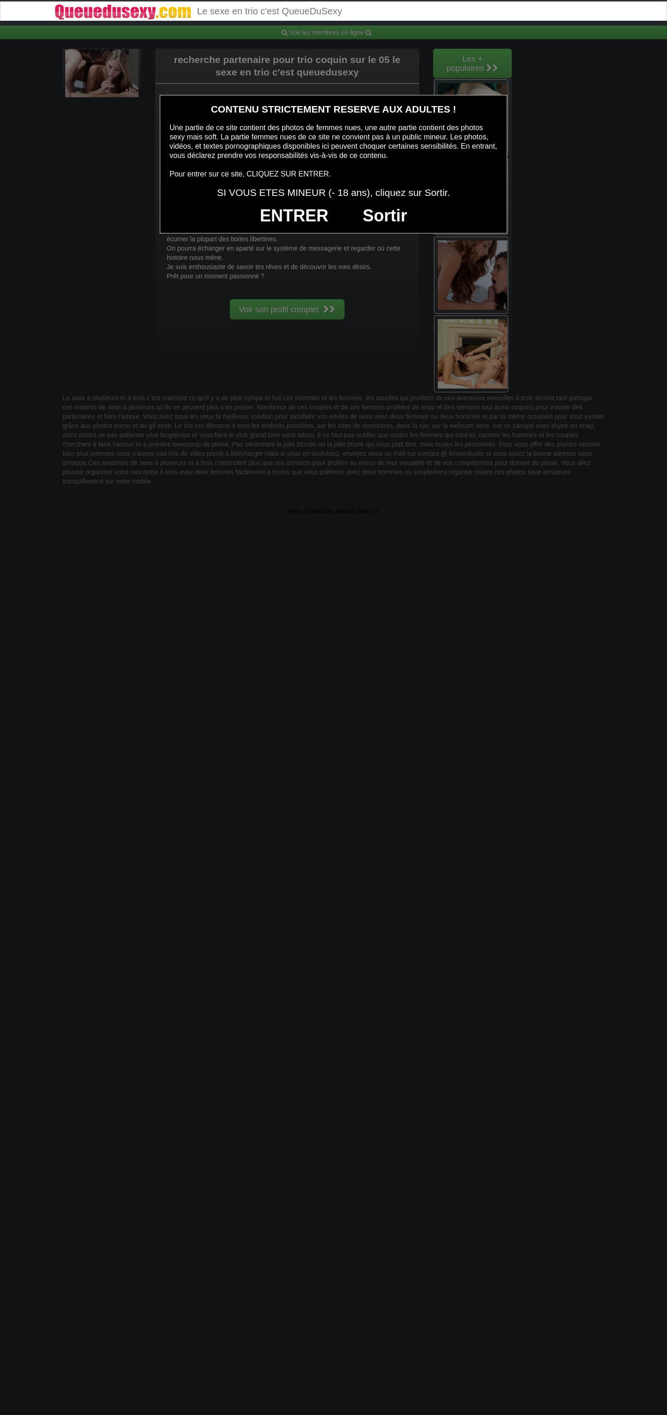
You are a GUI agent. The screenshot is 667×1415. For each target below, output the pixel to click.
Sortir (385, 215)
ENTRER (294, 215)
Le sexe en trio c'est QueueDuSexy (197, 11)
